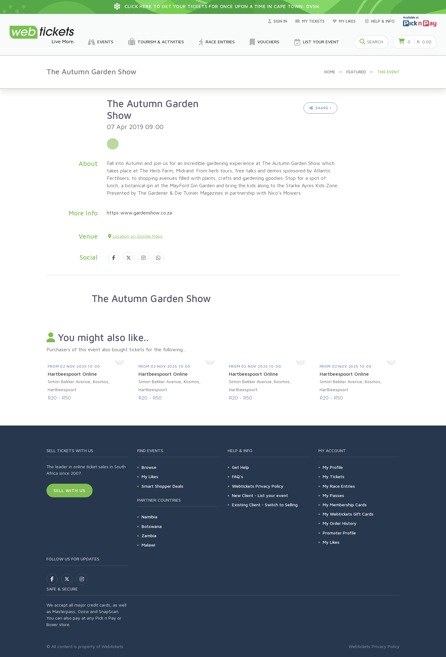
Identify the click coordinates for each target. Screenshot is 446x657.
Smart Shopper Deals (162, 486)
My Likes (345, 21)
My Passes (333, 495)
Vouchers (264, 42)
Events (100, 42)
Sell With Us (69, 490)
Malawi (148, 544)
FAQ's (237, 476)
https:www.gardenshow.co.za (139, 212)
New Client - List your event (260, 495)
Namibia (149, 516)
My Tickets (310, 21)
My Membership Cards (345, 504)
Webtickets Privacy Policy (257, 486)
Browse (149, 467)
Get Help (240, 467)
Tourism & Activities (156, 42)
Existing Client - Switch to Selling (265, 504)
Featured (356, 71)
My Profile (333, 467)
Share (319, 108)
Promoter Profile (339, 532)
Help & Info (380, 21)
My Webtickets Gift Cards (348, 514)
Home (329, 71)
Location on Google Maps (135, 236)
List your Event (316, 42)
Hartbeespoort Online (72, 374)
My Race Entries (339, 486)
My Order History (339, 523)
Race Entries (217, 42)
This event (388, 71)
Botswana (152, 526)
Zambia (149, 535)
